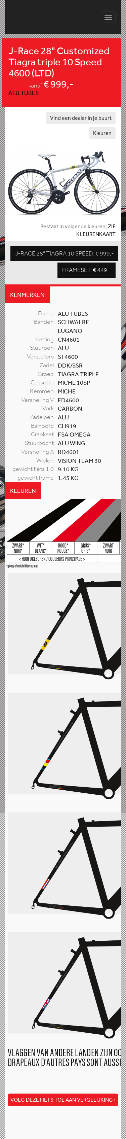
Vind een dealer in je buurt (81, 117)
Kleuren (102, 133)
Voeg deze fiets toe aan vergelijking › (63, 1099)
